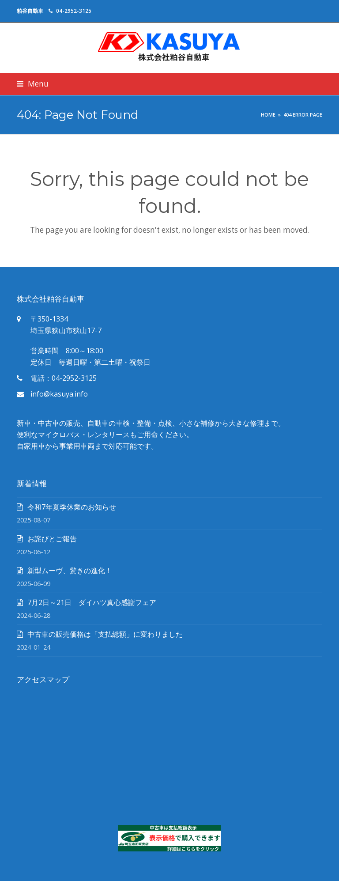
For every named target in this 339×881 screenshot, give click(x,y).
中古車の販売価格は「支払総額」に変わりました (105, 634)
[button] (33, 84)
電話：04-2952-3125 (63, 378)
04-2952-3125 (73, 11)
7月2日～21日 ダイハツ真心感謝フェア (91, 602)
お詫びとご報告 (52, 539)
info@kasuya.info (59, 394)
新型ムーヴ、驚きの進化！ (69, 570)
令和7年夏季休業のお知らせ (71, 507)
